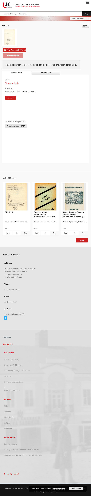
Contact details (10, 444)
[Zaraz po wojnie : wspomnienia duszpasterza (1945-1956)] (45, 197)
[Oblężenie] (16, 197)
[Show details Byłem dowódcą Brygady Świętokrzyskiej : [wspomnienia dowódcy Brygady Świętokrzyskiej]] (82, 233)
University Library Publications (17, 370)
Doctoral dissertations (13, 382)
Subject (7, 423)
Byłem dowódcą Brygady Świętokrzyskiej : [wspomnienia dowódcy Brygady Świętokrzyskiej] (74, 214)
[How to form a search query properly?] (89, 18)
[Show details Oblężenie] (24, 233)
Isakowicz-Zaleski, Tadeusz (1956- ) (20, 91)
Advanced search (78, 19)
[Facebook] (5, 318)
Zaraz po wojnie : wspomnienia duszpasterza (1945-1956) (45, 214)
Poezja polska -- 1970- (16, 126)
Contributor (9, 417)
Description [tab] (16, 73)
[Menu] (87, 2)
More (81, 240)
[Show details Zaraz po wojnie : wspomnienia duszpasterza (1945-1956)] (53, 233)
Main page (8, 344)
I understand (76, 489)
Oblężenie (9, 212)
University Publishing (13, 365)
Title (6, 406)
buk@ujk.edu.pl (10, 302)
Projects (7, 376)
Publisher (8, 428)
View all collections (12, 390)
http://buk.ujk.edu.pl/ (14, 314)
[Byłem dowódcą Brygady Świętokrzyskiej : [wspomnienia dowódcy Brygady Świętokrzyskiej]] (74, 197)
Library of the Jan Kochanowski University (21, 449)
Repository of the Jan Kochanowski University (23, 455)
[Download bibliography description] (7, 233)
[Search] (86, 13)
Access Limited (14, 49)
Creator (7, 411)
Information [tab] (46, 73)
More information (58, 489)
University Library (11, 359)
